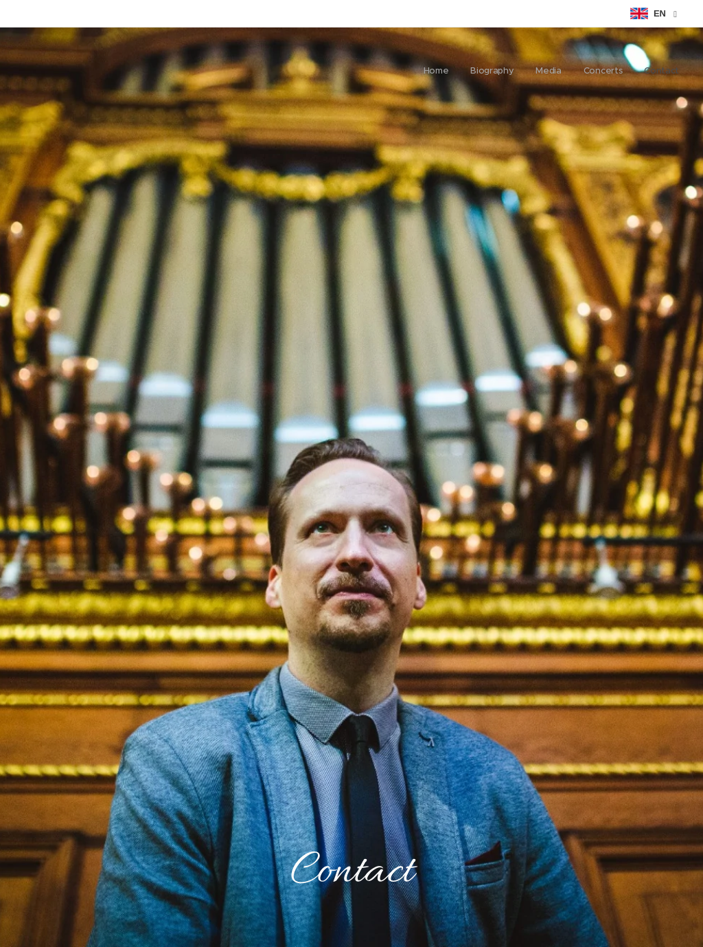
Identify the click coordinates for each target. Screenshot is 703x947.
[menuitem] (595, 72)
